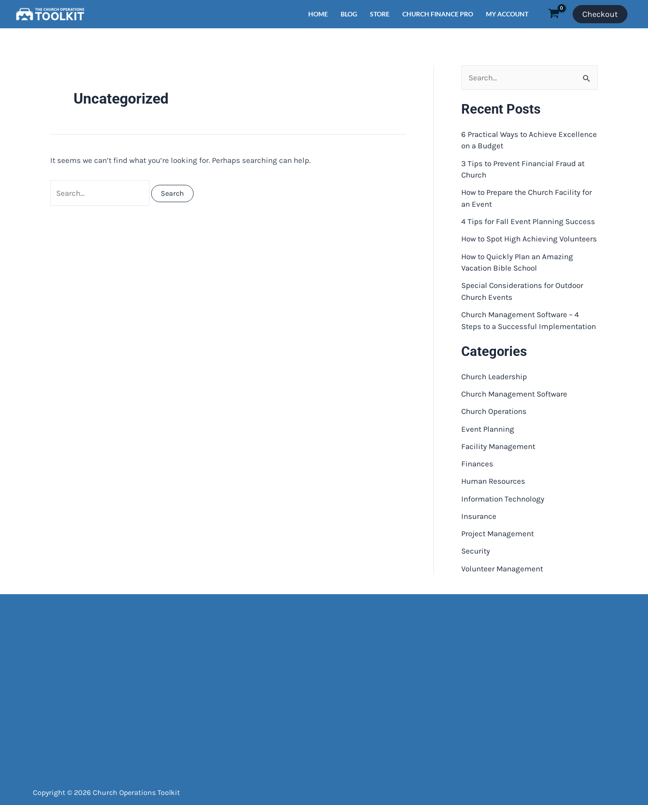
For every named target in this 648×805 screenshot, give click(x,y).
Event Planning (487, 429)
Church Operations (494, 411)
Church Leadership (494, 376)
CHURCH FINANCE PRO (437, 14)
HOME (318, 14)
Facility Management (498, 446)
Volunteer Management (502, 568)
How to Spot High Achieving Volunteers (529, 238)
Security (475, 550)
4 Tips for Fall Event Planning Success (528, 221)
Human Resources (493, 481)
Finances (477, 463)
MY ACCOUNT (507, 14)
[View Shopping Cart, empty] (554, 14)
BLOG (349, 14)
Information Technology (502, 498)
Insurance (478, 516)
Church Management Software (514, 393)
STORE (380, 14)
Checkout (600, 14)
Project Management (497, 533)
